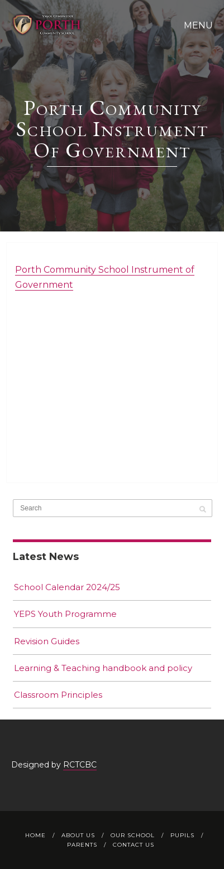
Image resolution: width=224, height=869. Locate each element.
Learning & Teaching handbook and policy (103, 668)
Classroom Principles (58, 694)
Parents (82, 844)
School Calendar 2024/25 (67, 587)
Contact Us (133, 844)
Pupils (182, 835)
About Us (78, 835)
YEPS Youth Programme (65, 614)
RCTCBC (80, 765)
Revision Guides (46, 641)
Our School (133, 835)
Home (35, 835)
